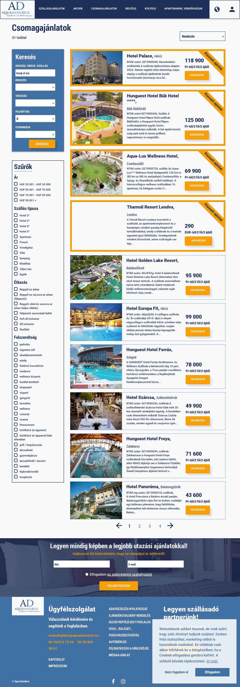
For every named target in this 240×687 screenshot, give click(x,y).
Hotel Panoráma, (143, 486)
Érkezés (20, 80)
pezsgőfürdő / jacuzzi (29, 461)
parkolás (22, 344)
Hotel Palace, (140, 55)
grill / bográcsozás (28, 445)
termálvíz (22, 403)
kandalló (22, 466)
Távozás (21, 95)
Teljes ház (23, 269)
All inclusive (24, 324)
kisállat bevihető (26, 382)
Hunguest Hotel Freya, (148, 438)
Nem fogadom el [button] (176, 672)
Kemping (22, 258)
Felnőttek (22, 111)
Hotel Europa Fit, (143, 308)
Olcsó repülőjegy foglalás (130, 622)
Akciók (78, 8)
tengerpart (23, 387)
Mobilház (22, 263)
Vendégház (23, 247)
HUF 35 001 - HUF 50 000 (32, 184)
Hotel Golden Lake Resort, (152, 260)
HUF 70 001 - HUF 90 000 (32, 195)
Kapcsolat (57, 659)
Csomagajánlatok (104, 8)
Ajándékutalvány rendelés (129, 615)
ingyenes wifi (24, 349)
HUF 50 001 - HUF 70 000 (32, 189)
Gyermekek (23, 127)
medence (22, 371)
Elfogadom (121, 574)
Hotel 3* (22, 220)
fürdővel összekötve (28, 365)
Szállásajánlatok (52, 8)
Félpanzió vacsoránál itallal (33, 313)
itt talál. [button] (212, 661)
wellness (22, 408)
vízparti (21, 392)
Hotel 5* (22, 231)
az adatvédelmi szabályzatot (129, 574)
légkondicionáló (26, 471)
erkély (20, 360)
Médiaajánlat (119, 655)
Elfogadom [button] (212, 672)
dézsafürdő (23, 450)
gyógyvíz (22, 398)
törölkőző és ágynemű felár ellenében (33, 437)
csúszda (21, 414)
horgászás (23, 477)
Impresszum (58, 666)
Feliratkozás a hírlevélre (129, 648)
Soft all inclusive (26, 318)
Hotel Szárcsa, (140, 397)
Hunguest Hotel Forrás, (149, 349)
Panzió (21, 242)
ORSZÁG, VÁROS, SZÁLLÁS (31, 65)
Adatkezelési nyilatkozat (128, 609)
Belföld (130, 8)
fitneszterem (24, 424)
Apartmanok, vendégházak (183, 8)
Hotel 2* (22, 215)
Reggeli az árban (26, 289)
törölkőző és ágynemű (30, 430)
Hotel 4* (22, 226)
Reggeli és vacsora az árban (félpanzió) (33, 296)
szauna (21, 419)
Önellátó (21, 329)
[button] (217, 9)
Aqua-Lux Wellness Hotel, (153, 156)
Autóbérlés (118, 642)
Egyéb (20, 274)
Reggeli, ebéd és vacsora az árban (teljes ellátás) (33, 306)
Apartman (22, 237)
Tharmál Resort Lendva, (150, 207)
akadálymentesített (28, 355)
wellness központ (27, 376)
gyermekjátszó (25, 455)
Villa (19, 253)
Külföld (150, 8)
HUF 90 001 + (25, 200)
